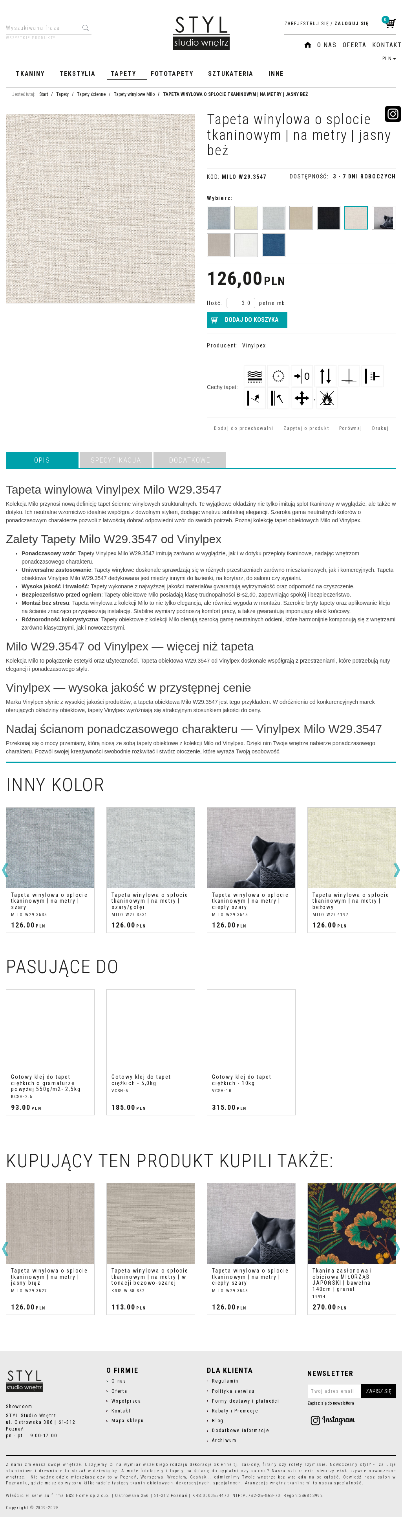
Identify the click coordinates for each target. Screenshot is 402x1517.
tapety (177, 1470)
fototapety (152, 1470)
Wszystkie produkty (31, 38)
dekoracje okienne (211, 1464)
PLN (389, 58)
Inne (276, 73)
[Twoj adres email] (351, 1391)
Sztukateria (231, 73)
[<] (5, 870)
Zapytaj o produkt (306, 428)
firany (270, 1464)
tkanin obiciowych (151, 1483)
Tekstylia (78, 73)
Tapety (123, 73)
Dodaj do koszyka (252, 319)
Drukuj (380, 428)
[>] (397, 870)
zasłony (250, 1464)
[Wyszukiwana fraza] (42, 28)
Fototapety (172, 73)
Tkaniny (30, 73)
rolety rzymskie (307, 1464)
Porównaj (350, 428)
